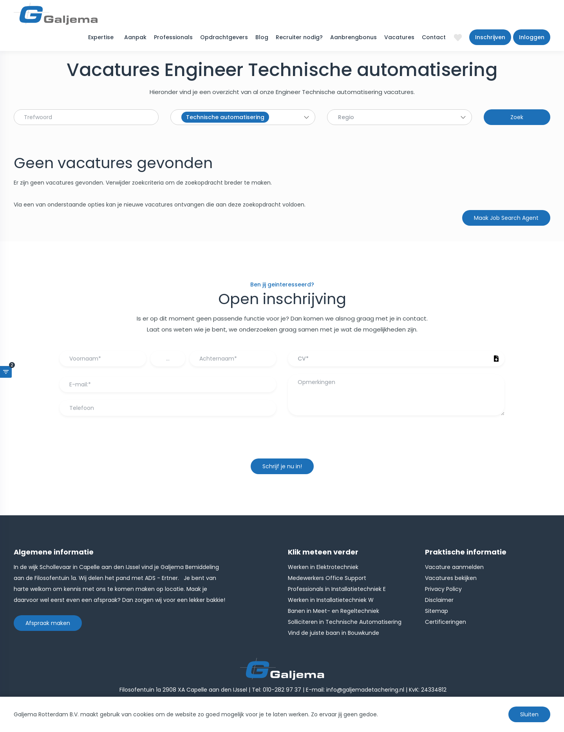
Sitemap (436, 611)
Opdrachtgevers (224, 37)
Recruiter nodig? (299, 37)
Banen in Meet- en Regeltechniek (333, 611)
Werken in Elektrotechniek (323, 567)
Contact (434, 37)
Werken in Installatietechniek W (331, 600)
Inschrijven (490, 37)
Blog (261, 37)
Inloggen (531, 37)
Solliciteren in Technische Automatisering (344, 622)
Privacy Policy (443, 589)
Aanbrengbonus (353, 37)
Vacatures (399, 37)
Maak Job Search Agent (506, 218)
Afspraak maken (47, 623)
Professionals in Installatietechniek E (337, 589)
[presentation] (282, 441)
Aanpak (135, 37)
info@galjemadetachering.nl (365, 690)
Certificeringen (445, 622)
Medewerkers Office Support (327, 578)
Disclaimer (439, 600)
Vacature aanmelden (454, 567)
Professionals (173, 37)
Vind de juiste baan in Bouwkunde (333, 633)
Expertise (101, 37)
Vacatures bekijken (451, 578)
